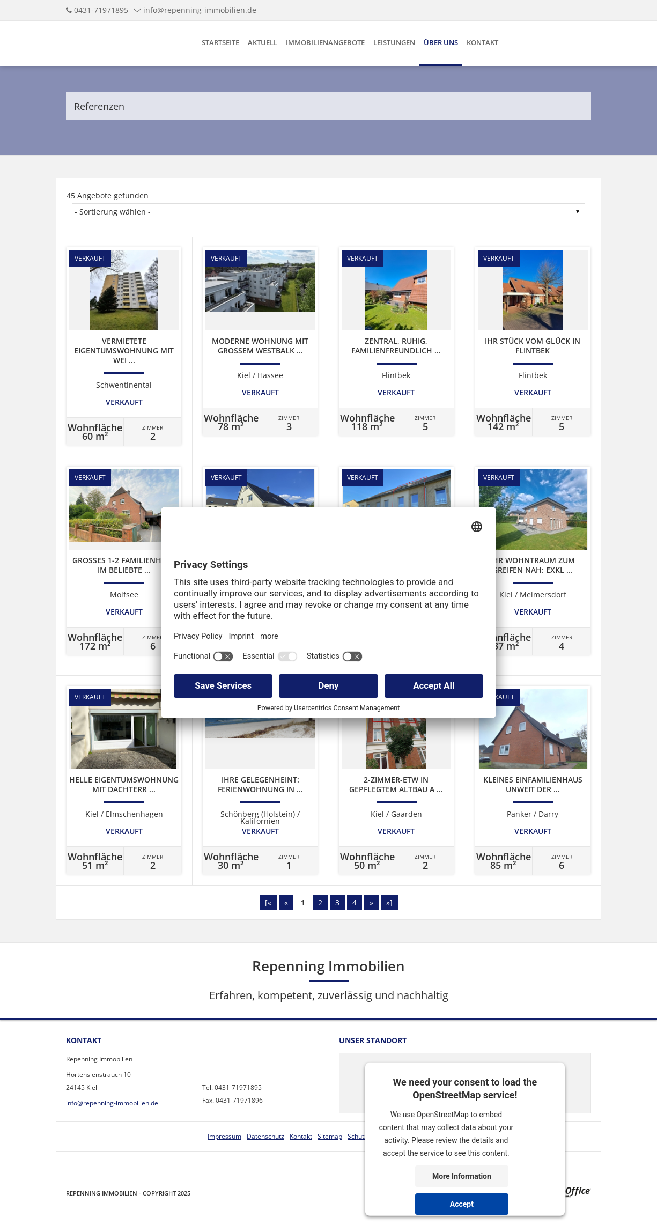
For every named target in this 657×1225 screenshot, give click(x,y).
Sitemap (330, 1136)
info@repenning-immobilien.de (199, 10)
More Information (461, 1175)
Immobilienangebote (325, 42)
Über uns (441, 42)
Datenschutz (265, 1136)
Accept (462, 1203)
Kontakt (482, 42)
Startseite (220, 42)
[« (268, 902)
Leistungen (394, 42)
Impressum (224, 1136)
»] (389, 902)
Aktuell (262, 42)
